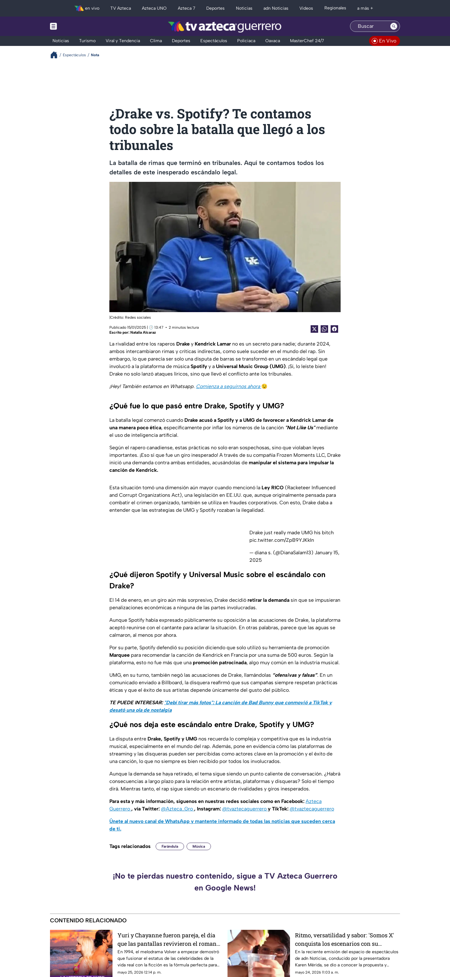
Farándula (170, 846)
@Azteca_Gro (177, 809)
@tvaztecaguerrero (245, 809)
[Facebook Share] (334, 329)
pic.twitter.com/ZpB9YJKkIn (281, 540)
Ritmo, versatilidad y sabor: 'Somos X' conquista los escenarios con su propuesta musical (344, 939)
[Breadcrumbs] (56, 55)
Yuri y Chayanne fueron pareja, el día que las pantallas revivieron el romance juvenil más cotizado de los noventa (170, 939)
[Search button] (393, 26)
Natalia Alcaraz (143, 332)
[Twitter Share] (314, 329)
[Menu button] (75, 26)
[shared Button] (324, 329)
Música (198, 846)
